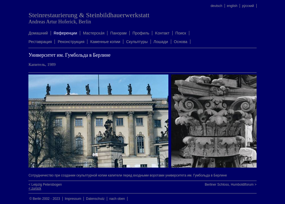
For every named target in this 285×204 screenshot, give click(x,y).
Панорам (118, 33)
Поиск (180, 33)
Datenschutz (95, 199)
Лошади (161, 41)
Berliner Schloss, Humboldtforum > (231, 184)
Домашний (38, 33)
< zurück (34, 188)
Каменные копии (105, 41)
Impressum (73, 199)
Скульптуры (137, 41)
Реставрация (40, 41)
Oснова (180, 41)
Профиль (140, 33)
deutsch (216, 6)
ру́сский (248, 6)
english (232, 6)
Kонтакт (162, 33)
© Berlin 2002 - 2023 (44, 199)
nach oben (117, 199)
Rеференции (65, 33)
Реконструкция (71, 41)
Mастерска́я (93, 33)
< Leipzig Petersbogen (45, 184)
